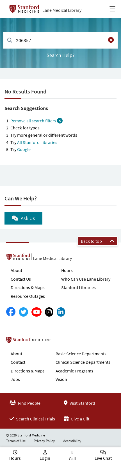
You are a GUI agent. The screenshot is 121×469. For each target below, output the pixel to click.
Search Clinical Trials (32, 419)
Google (24, 149)
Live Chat (103, 458)
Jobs (15, 379)
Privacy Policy (44, 440)
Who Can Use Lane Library (85, 279)
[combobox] (60, 40)
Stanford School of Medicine (61, 341)
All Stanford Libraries (37, 142)
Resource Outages (28, 296)
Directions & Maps (28, 287)
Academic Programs (74, 371)
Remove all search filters (36, 120)
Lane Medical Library (61, 10)
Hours (67, 270)
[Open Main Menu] (112, 9)
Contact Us (21, 279)
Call (72, 458)
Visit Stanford (79, 403)
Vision (61, 379)
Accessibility (72, 440)
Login (45, 458)
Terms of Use (16, 440)
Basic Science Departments (81, 353)
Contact (18, 362)
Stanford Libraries (78, 287)
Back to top (97, 241)
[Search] (9, 41)
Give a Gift (77, 419)
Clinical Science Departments (83, 362)
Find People (25, 403)
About (16, 270)
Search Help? (61, 55)
